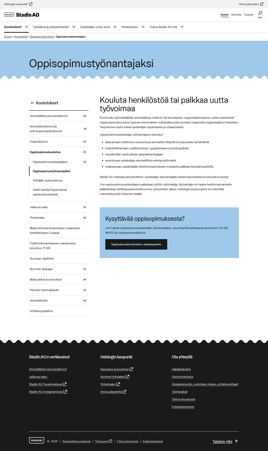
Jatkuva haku (39, 207)
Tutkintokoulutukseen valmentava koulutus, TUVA (53, 245)
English (248, 14)
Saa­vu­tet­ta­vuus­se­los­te (77, 441)
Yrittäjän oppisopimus (47, 180)
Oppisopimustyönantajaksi (51, 171)
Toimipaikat (179, 392)
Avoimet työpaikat (115, 376)
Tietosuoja (104, 441)
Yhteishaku (37, 218)
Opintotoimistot (182, 377)
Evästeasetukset (183, 407)
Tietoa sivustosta (183, 399)
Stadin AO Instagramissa (48, 391)
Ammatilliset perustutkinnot (49, 116)
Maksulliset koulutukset (46, 279)
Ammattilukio (39, 300)
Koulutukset (13, 27)
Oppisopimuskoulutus (42, 36)
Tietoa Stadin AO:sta (163, 27)
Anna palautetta (251, 4)
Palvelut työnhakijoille (44, 290)
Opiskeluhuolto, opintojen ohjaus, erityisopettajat (205, 384)
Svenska (236, 14)
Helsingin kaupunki (18, 4)
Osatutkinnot (39, 141)
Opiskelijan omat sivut (95, 27)
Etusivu (8, 36)
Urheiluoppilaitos (41, 311)
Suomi (224, 14)
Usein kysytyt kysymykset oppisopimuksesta (50, 192)
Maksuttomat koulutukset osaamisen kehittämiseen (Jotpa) (55, 230)
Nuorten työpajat (41, 269)
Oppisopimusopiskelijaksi (50, 162)
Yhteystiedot (129, 27)
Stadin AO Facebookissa (48, 384)
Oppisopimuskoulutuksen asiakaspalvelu (136, 244)
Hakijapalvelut (181, 369)
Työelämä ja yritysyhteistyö (51, 27)
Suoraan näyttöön (42, 258)
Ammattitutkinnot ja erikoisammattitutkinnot (46, 128)
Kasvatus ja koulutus (117, 369)
